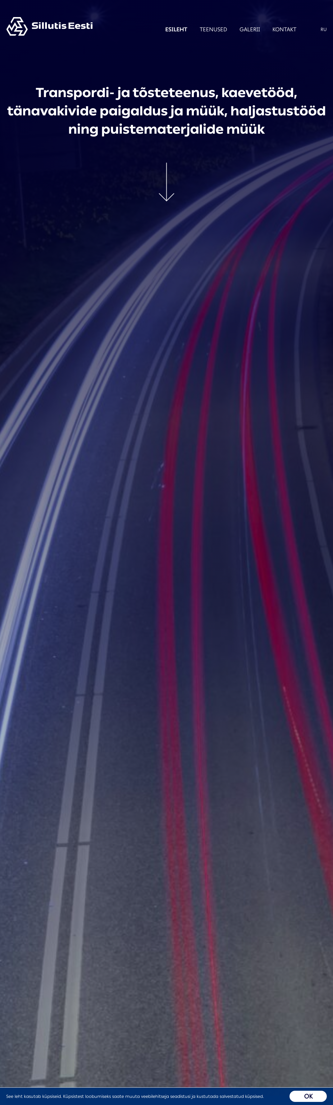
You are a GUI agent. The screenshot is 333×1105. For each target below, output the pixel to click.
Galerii (242, 29)
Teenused (205, 29)
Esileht (168, 29)
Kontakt (277, 29)
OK (308, 1096)
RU (324, 29)
